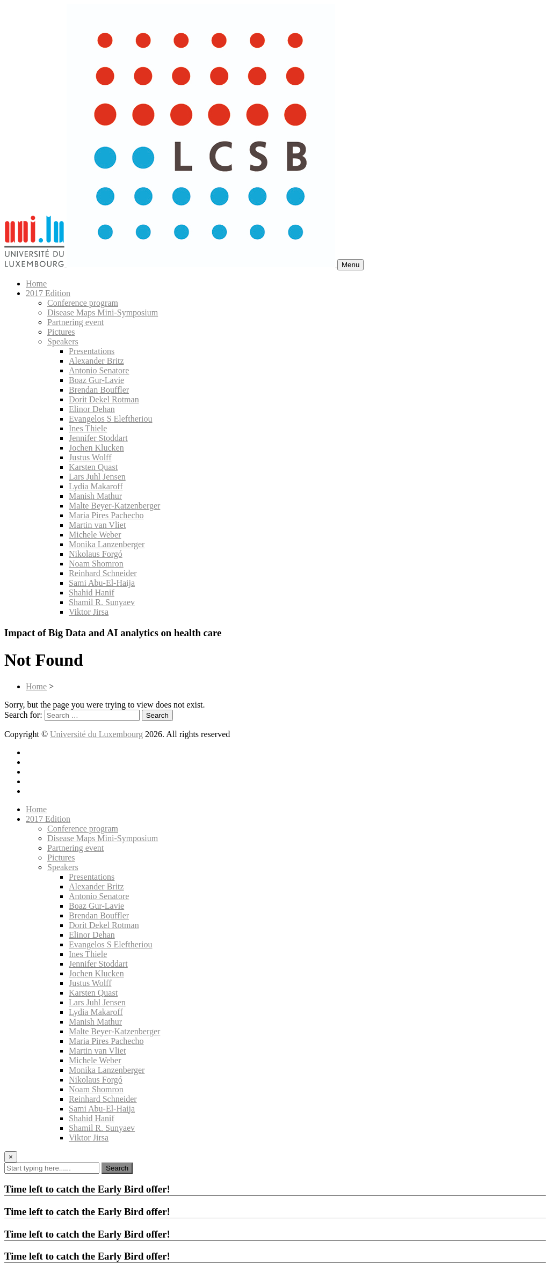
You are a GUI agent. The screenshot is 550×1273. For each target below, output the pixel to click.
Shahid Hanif (91, 592)
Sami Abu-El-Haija (102, 582)
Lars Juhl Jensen (97, 476)
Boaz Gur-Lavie (96, 380)
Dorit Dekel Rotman (104, 399)
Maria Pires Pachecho (106, 515)
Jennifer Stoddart (98, 438)
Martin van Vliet (97, 524)
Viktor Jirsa (88, 611)
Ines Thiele (88, 428)
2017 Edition (48, 293)
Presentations (91, 351)
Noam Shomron (96, 563)
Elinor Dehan (92, 409)
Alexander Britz (96, 360)
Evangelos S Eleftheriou (111, 418)
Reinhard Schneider (103, 573)
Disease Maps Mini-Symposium (102, 312)
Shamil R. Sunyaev (102, 602)
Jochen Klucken (96, 447)
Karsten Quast (93, 467)
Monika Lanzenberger (106, 544)
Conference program (82, 302)
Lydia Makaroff (96, 486)
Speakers (62, 341)
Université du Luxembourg (96, 734)
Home (36, 283)
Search (117, 1168)
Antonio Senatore (99, 370)
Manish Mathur (95, 496)
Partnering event (75, 322)
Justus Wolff (90, 457)
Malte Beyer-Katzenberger (114, 505)
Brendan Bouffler (99, 389)
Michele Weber (95, 534)
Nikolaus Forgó (95, 553)
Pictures (61, 331)
